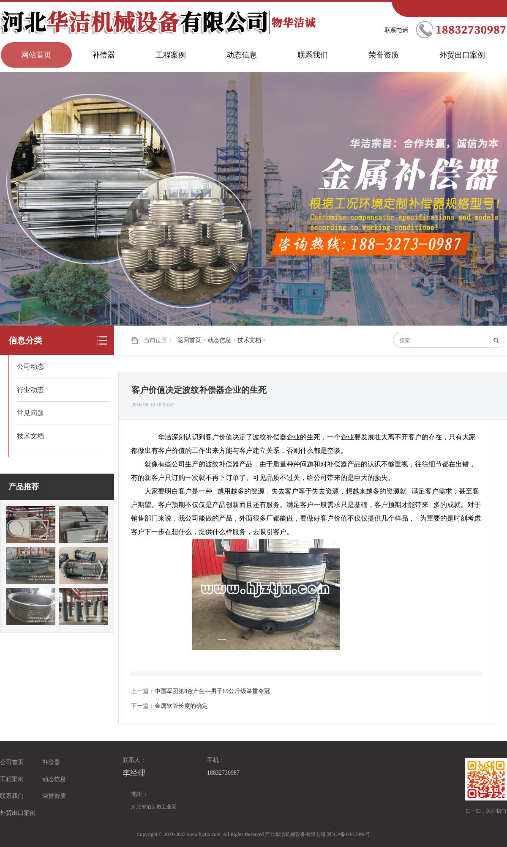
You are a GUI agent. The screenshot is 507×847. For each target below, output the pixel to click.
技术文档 (249, 340)
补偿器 (103, 55)
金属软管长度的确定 (181, 706)
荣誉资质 (383, 55)
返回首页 (189, 340)
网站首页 (36, 55)
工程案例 (170, 55)
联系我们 (312, 55)
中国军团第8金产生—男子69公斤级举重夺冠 (212, 691)
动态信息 (241, 55)
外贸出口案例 (462, 55)
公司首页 (12, 762)
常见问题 (30, 413)
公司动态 (30, 366)
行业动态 (30, 389)
